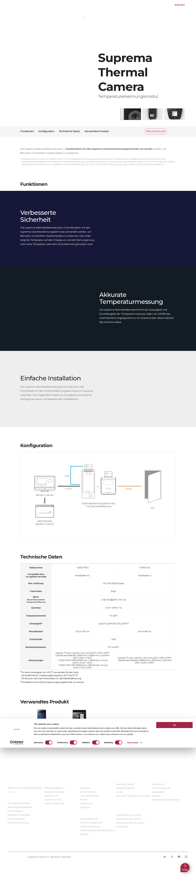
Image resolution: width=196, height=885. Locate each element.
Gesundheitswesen (89, 796)
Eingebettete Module (54, 810)
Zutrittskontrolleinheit (19, 803)
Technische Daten (69, 131)
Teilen (172, 131)
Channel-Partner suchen (128, 815)
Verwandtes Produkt (96, 131)
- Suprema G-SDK (52, 799)
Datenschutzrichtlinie (21, 846)
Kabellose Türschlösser (19, 815)
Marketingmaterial (125, 788)
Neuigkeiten (158, 792)
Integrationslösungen (54, 792)
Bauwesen (85, 788)
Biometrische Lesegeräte (20, 807)
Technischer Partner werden (130, 823)
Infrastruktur (86, 803)
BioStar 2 (12, 792)
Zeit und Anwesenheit (91, 822)
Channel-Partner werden (128, 819)
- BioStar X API (51, 796)
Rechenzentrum (88, 792)
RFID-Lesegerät (15, 811)
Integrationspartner (53, 788)
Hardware (36, 16)
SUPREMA (14, 7)
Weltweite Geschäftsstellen (165, 800)
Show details (132, 880)
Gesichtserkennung (90, 826)
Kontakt (180, 5)
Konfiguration (46, 131)
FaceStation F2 (41, 733)
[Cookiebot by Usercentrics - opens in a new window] (16, 880)
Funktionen (27, 131)
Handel (83, 799)
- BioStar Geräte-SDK (54, 803)
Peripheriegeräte (57, 16)
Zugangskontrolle (89, 819)
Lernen (119, 792)
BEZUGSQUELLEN (135, 6)
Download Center (125, 784)
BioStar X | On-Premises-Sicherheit (24, 788)
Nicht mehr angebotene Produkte (133, 796)
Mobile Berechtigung (18, 822)
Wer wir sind (158, 784)
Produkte (17, 16)
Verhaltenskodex (94, 846)
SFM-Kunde (122, 826)
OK (174, 862)
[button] (130, 114)
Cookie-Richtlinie (50, 846)
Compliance (71, 846)
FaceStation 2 (79, 733)
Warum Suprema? (161, 788)
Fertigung (85, 807)
